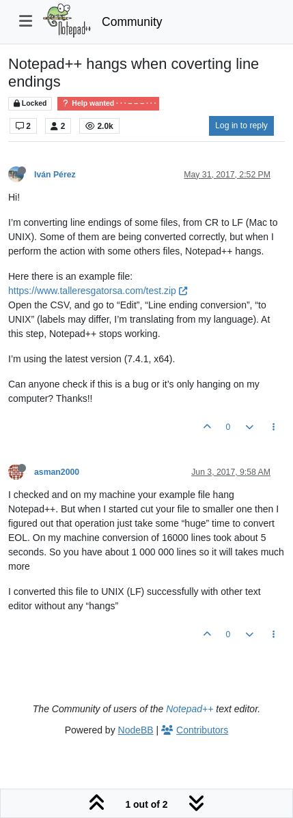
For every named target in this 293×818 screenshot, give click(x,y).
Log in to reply (241, 125)
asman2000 (56, 472)
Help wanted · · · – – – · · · (108, 103)
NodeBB (136, 730)
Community (132, 22)
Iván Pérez (55, 174)
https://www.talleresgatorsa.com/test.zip (97, 290)
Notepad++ (189, 708)
